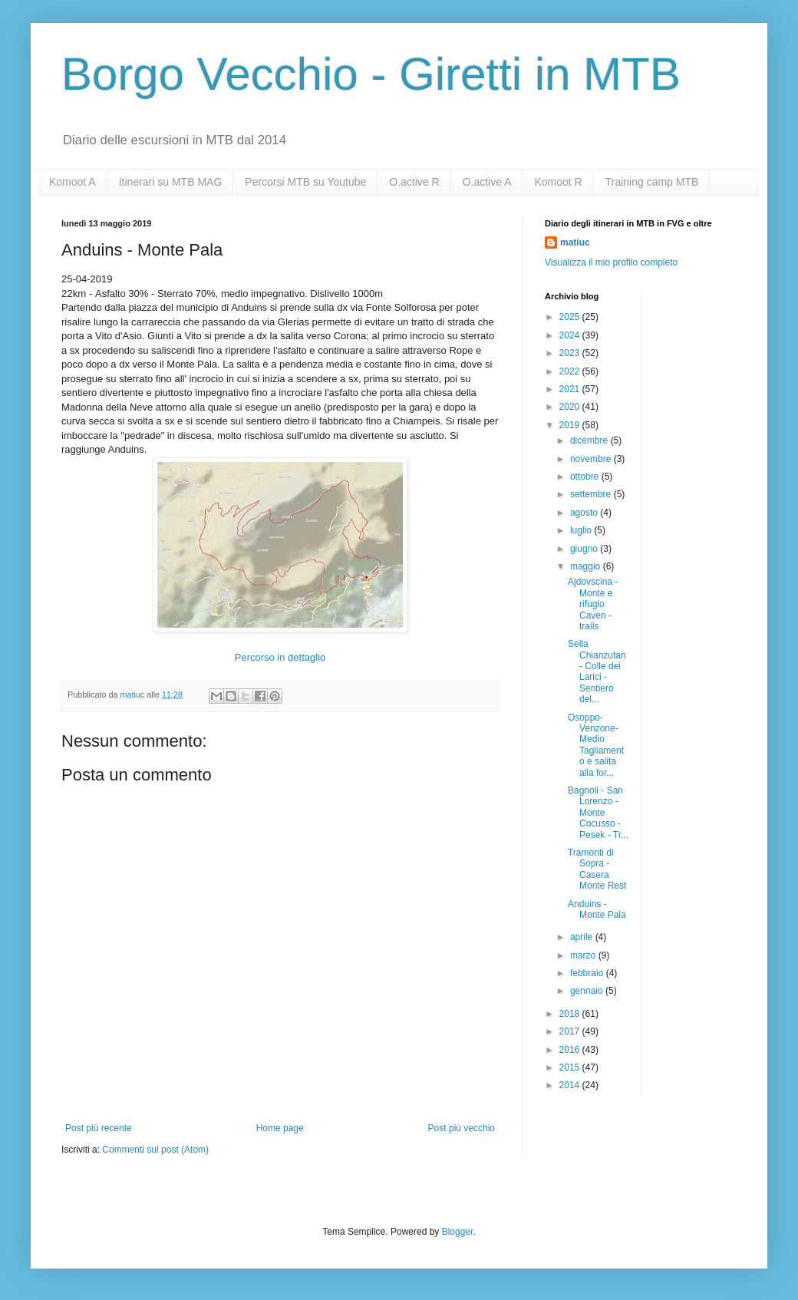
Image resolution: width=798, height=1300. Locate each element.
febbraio (588, 973)
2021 (570, 389)
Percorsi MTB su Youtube (305, 182)
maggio (586, 566)
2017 (570, 1031)
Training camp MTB (652, 182)
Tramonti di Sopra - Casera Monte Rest (597, 869)
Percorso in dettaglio (280, 657)
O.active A (487, 182)
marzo (584, 955)
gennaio (587, 990)
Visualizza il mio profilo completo (611, 262)
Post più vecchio (461, 1128)
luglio (582, 530)
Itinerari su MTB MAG (171, 182)
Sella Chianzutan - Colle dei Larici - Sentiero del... (597, 671)
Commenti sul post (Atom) (155, 1149)
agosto (585, 512)
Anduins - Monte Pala (597, 909)
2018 (570, 1013)
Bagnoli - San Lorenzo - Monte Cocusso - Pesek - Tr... (598, 812)
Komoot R (558, 182)
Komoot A (72, 182)
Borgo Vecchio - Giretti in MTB (371, 74)
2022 (570, 371)
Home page (280, 1128)
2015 (570, 1067)
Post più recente (98, 1128)
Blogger (457, 1231)
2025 (570, 317)
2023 (570, 353)
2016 (570, 1049)
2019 (570, 425)
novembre (592, 459)
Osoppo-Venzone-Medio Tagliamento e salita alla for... (596, 745)
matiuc (575, 242)
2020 (570, 406)
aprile (582, 937)
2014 (570, 1085)
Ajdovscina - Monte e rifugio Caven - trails (593, 604)
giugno (585, 548)
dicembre (590, 440)
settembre (592, 494)
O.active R (414, 182)
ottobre (586, 476)
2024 (570, 335)
